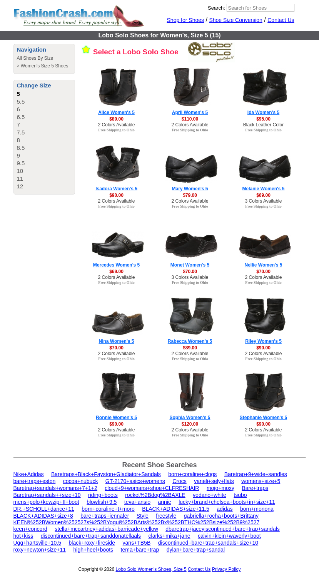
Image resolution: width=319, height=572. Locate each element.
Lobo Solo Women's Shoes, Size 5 (150, 569)
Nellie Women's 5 (263, 265)
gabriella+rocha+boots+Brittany (221, 516)
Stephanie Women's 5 (263, 417)
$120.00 (190, 424)
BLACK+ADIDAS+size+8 (43, 516)
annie (164, 502)
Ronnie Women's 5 (116, 417)
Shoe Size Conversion (235, 20)
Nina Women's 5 (116, 341)
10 (20, 171)
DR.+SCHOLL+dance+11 (43, 509)
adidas (224, 509)
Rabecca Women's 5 (190, 341)
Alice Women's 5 (116, 112)
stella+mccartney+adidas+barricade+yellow (106, 529)
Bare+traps (255, 488)
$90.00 (116, 195)
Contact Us (280, 20)
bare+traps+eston (34, 481)
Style (143, 516)
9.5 (21, 163)
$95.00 (263, 119)
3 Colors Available (263, 201)
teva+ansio (137, 502)
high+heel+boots (93, 550)
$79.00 (190, 195)
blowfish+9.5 (102, 502)
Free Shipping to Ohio (116, 130)
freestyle (166, 516)
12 (20, 186)
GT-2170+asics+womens (135, 481)
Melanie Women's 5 (263, 188)
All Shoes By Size (35, 58)
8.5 (21, 147)
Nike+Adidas (28, 474)
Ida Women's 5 (263, 112)
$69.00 (263, 195)
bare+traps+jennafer (104, 516)
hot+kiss (23, 536)
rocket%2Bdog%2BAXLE (155, 495)
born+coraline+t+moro (108, 509)
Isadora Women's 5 (116, 188)
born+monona (257, 509)
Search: (216, 8)
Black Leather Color (263, 124)
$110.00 (190, 119)
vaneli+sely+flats (214, 481)
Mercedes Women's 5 (116, 265)
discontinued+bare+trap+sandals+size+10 (208, 543)
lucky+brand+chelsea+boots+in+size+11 (227, 502)
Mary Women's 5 (190, 188)
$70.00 (190, 271)
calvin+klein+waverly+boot (229, 536)
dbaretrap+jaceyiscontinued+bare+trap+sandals (222, 529)
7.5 (21, 132)
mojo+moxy (220, 488)
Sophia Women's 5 (190, 417)
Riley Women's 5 (263, 341)
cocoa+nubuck (80, 481)
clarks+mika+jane (169, 536)
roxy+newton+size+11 (39, 550)
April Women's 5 (190, 112)
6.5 (21, 117)
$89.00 (116, 119)
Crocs (179, 481)
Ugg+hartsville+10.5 (37, 543)
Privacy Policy (226, 569)
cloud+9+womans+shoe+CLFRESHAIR (152, 488)
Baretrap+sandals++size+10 (47, 495)
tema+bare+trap (140, 550)
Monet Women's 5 (189, 265)
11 (20, 178)
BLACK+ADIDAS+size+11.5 (175, 509)
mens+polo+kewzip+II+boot (46, 502)
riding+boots (103, 495)
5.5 (21, 101)
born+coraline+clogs (192, 474)
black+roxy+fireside (91, 543)
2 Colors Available (116, 124)
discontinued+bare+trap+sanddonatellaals (91, 536)
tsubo (240, 495)
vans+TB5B (137, 543)
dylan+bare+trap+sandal (196, 550)
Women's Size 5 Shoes (44, 66)
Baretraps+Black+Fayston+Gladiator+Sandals (106, 474)
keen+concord (30, 529)
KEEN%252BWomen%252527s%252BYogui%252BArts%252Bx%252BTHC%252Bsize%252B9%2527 (136, 522)
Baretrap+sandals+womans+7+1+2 (55, 488)
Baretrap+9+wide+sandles (255, 474)
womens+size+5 (260, 481)
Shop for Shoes (185, 20)
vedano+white (209, 495)
